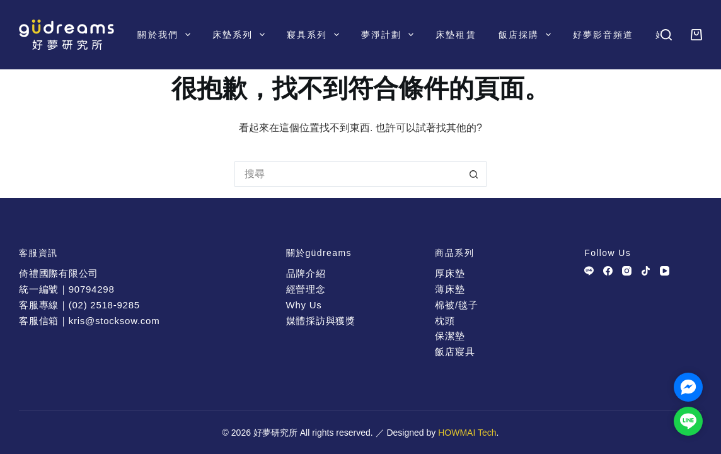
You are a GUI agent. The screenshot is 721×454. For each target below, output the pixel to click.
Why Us (304, 305)
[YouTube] (664, 271)
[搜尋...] (347, 174)
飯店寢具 (455, 351)
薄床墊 (449, 289)
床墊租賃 (455, 35)
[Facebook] (608, 271)
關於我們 (166, 34)
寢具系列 (315, 34)
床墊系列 (241, 34)
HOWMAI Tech (467, 433)
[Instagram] (627, 271)
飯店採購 (527, 34)
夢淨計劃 (389, 34)
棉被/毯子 (456, 305)
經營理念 (306, 289)
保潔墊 (449, 335)
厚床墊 (449, 273)
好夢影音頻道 (603, 35)
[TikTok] (645, 271)
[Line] (589, 271)
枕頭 (445, 320)
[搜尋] (666, 34)
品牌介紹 (306, 273)
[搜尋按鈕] (474, 174)
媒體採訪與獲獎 (320, 320)
